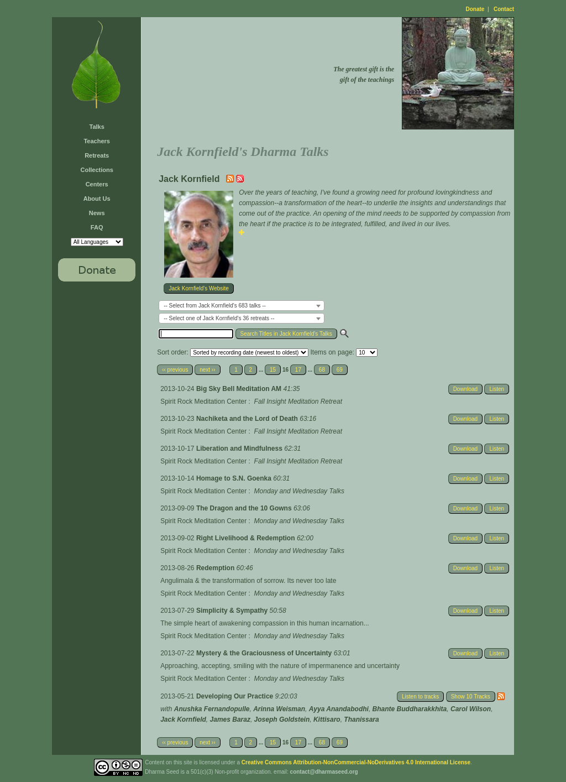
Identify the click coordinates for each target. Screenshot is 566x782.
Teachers (96, 141)
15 (273, 370)
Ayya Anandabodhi (339, 709)
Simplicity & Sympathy (233, 610)
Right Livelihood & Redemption (246, 538)
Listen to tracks (420, 697)
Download (465, 389)
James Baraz (230, 719)
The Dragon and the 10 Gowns (245, 508)
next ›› (207, 370)
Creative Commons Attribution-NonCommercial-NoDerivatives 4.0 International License (356, 762)
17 (298, 370)
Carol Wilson (470, 709)
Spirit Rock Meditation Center (203, 401)
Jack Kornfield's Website (198, 288)
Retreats (97, 155)
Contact (504, 9)
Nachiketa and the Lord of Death (248, 419)
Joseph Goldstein (282, 719)
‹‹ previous (175, 370)
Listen (496, 389)
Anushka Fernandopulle (212, 709)
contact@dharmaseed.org (324, 772)
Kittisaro (326, 719)
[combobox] (241, 305)
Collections (97, 169)
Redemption (216, 568)
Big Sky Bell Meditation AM (240, 389)
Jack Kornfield (183, 719)
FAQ (97, 227)
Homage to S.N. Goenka (234, 478)
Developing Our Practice (235, 696)
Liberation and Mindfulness (240, 448)
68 (322, 370)
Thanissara (361, 719)
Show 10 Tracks (470, 697)
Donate (475, 9)
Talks (97, 126)
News (97, 213)
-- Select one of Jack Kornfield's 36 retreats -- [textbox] (219, 318)
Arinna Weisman (279, 709)
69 (340, 370)
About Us (97, 198)
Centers (97, 184)
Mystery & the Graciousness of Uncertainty (265, 653)
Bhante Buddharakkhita (410, 709)
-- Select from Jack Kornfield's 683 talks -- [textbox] (215, 306)
